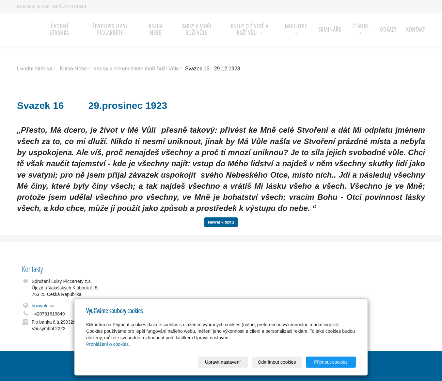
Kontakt (415, 29)
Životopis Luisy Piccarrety (110, 29)
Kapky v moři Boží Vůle (197, 29)
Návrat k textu (221, 222)
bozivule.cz (43, 305)
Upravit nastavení (223, 362)
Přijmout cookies (331, 362)
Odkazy (388, 29)
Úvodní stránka (59, 29)
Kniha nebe (156, 29)
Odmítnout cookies (277, 362)
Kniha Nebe (73, 68)
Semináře (329, 29)
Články (360, 28)
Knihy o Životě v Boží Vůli (249, 29)
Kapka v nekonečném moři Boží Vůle (136, 68)
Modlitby (296, 28)
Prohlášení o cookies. (108, 344)
